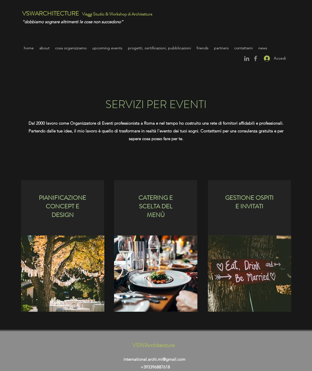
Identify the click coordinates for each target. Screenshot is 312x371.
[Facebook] (255, 58)
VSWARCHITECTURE (50, 13)
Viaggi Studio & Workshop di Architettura (117, 14)
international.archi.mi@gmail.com (154, 359)
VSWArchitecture (153, 345)
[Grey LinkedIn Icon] (246, 58)
